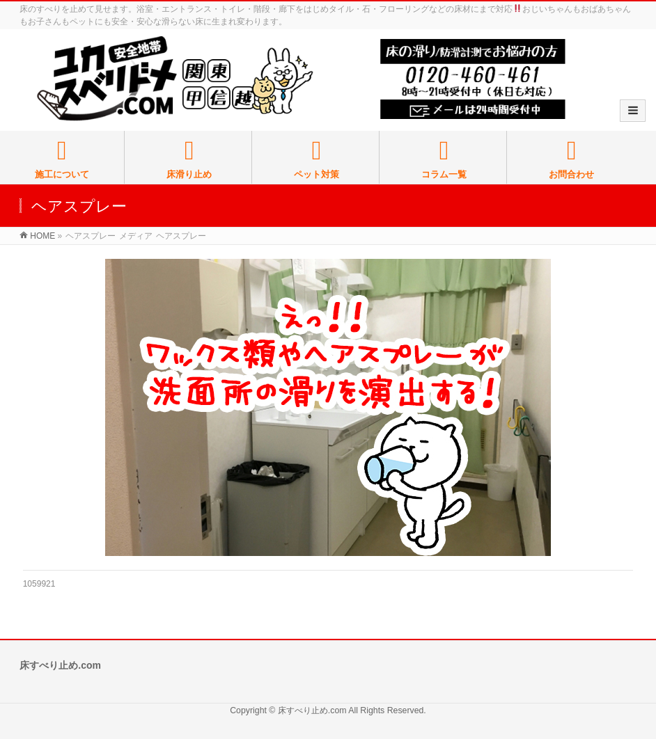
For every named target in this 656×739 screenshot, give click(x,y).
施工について (61, 159)
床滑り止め (189, 159)
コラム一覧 (444, 159)
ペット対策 (316, 159)
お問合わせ (571, 159)
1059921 (39, 584)
